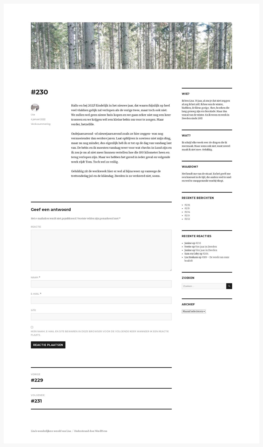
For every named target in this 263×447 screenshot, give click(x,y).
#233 (187, 215)
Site (33, 310)
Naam (35, 277)
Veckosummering (40, 124)
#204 (205, 253)
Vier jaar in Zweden (206, 246)
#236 (187, 205)
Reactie (36, 226)
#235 (187, 208)
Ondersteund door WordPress (90, 431)
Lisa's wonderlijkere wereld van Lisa (51, 431)
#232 (187, 219)
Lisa (33, 114)
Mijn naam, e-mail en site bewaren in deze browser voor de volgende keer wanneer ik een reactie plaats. (100, 333)
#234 (187, 212)
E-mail (36, 293)
